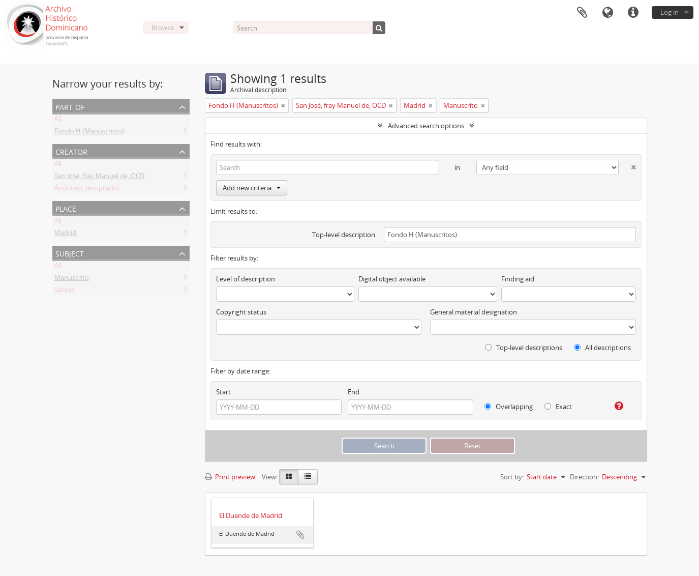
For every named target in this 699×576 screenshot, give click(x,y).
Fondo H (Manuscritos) (89, 132)
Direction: (584, 476)
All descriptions (602, 347)
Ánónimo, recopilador (87, 189)
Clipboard (582, 12)
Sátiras (64, 291)
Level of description (245, 278)
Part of (69, 106)
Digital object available (392, 278)
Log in (669, 12)
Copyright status (241, 311)
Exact (558, 406)
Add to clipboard (300, 535)
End (353, 391)
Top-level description (343, 234)
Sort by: (512, 476)
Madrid (65, 234)
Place (65, 208)
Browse (162, 27)
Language (607, 12)
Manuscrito (71, 279)
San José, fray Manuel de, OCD (99, 177)
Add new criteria (252, 187)
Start (223, 391)
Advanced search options (426, 125)
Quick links (633, 12)
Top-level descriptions (523, 347)
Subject (69, 253)
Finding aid (517, 278)
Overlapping (508, 406)
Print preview (230, 476)
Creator (71, 151)
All (58, 120)
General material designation (473, 311)
